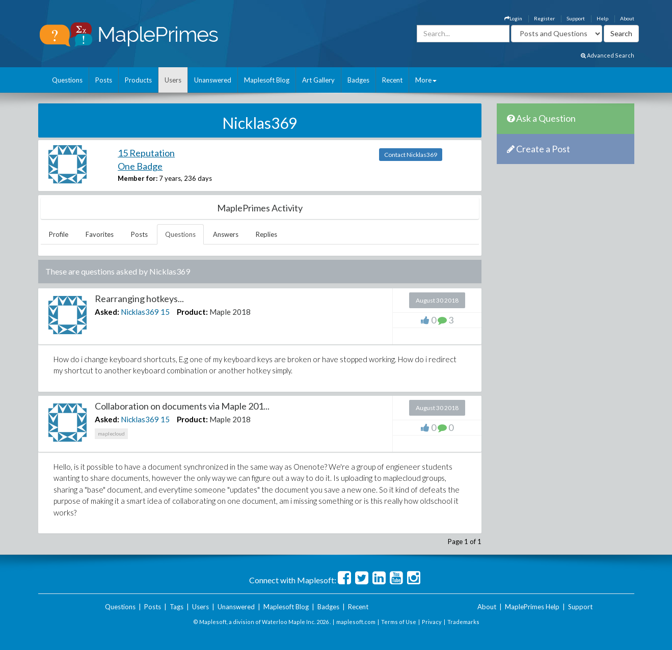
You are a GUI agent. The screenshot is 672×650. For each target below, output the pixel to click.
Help (602, 18)
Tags (176, 607)
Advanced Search (607, 55)
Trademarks (463, 621)
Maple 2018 (230, 311)
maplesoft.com (355, 621)
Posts (103, 80)
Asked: (107, 311)
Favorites (100, 234)
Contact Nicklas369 (410, 154)
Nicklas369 (140, 311)
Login (513, 18)
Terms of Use (398, 621)
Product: (192, 311)
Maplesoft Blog (266, 80)
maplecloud (111, 433)
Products (138, 80)
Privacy (432, 621)
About (627, 18)
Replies (266, 234)
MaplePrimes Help (532, 607)
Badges (358, 80)
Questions (67, 80)
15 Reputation (146, 152)
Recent (392, 80)
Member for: (137, 178)
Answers (225, 234)
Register (544, 18)
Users (173, 80)
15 (165, 311)
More (426, 80)
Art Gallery (318, 80)
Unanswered (212, 80)
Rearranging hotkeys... (139, 298)
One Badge (140, 166)
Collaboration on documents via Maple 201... (182, 406)
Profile (58, 234)
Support (576, 18)
